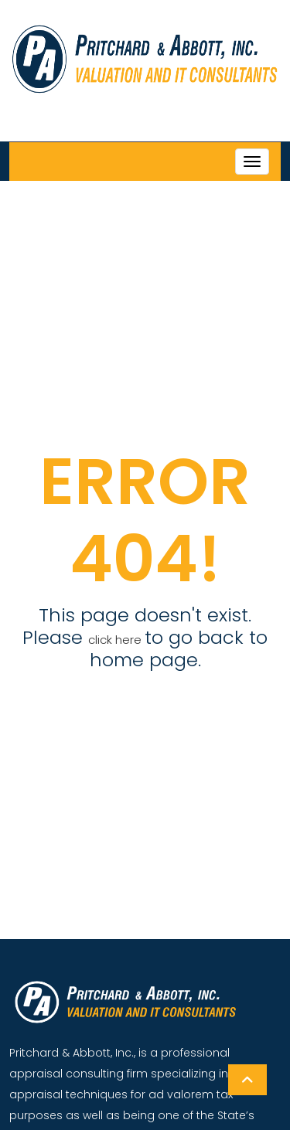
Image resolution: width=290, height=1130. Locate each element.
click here (116, 639)
